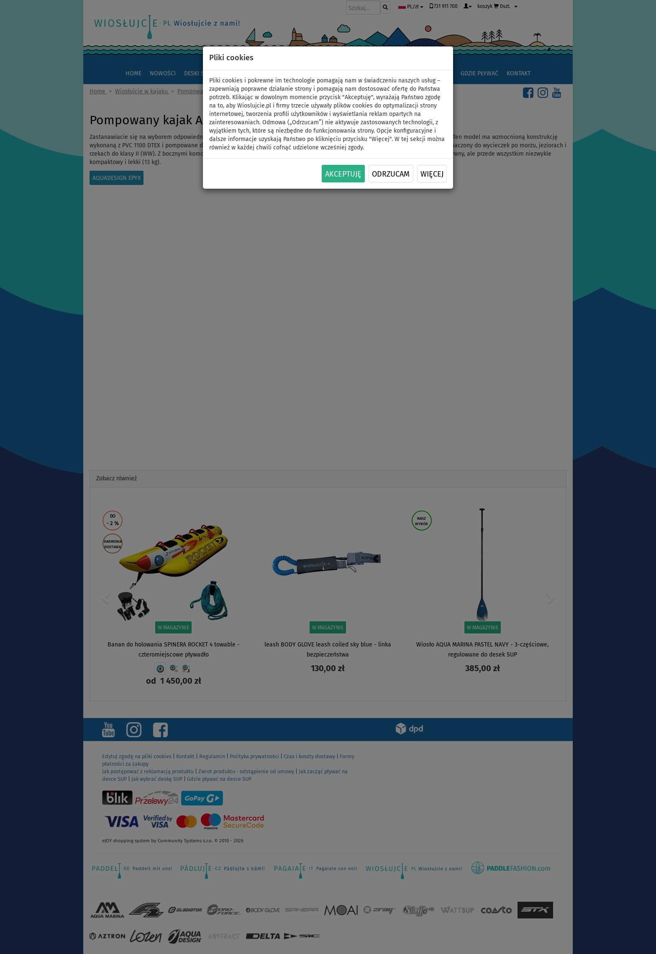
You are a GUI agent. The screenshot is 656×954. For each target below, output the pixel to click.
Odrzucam (391, 174)
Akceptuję (343, 174)
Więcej (431, 174)
